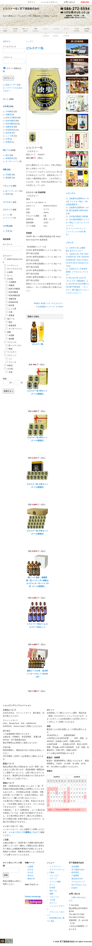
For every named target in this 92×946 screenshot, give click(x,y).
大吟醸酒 (9, 111)
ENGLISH (85, 2)
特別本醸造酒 (11, 124)
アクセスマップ (78, 882)
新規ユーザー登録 (13, 85)
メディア (69, 243)
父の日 (30, 872)
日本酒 (6, 106)
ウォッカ (9, 218)
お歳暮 (8, 272)
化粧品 (8, 365)
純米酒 (8, 133)
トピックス (70, 193)
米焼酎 (8, 174)
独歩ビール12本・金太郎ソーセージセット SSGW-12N (37, 674)
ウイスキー (7, 202)
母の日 (30, 875)
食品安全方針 (77, 878)
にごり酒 (9, 136)
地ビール (46, 303)
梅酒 (7, 194)
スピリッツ (7, 209)
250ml (60, 307)
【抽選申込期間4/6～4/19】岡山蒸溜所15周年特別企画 (77, 210)
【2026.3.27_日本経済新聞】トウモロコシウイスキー (77, 272)
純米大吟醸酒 (11, 117)
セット (6, 99)
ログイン (6, 41)
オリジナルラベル (13, 269)
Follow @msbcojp (33, 896)
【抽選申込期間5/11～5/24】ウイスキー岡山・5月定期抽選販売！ (77, 201)
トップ (29, 41)
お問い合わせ (69, 2)
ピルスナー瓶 (37, 344)
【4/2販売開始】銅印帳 (78, 216)
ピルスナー (58, 303)
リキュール (7, 186)
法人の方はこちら (78, 885)
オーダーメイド (12, 161)
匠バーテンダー (12, 191)
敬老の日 (31, 878)
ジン (7, 215)
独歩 (38, 303)
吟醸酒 (8, 114)
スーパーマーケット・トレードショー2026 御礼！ (76, 231)
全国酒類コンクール (46, 307)
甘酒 (7, 231)
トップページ (55, 866)
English (74, 888)
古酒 (7, 139)
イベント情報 (55, 882)
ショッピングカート (49, 2)
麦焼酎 (8, 178)
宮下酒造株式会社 (67, 941)
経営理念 (75, 872)
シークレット (11, 265)
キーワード (7, 244)
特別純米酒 (10, 130)
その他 (6, 226)
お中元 (30, 869)
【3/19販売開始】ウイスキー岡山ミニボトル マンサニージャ (77, 222)
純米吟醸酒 (10, 121)
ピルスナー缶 (34, 48)
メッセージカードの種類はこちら (23, 832)
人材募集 (75, 875)
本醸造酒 (9, 127)
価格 (5, 379)
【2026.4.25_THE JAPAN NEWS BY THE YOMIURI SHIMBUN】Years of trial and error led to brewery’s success (77, 260)
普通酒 (8, 142)
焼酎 (5, 169)
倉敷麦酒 (9, 158)
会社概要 (75, 866)
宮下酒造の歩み (78, 869)
